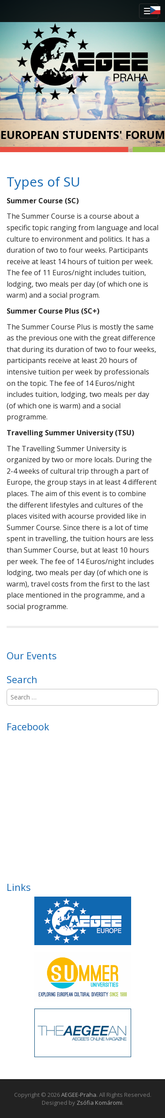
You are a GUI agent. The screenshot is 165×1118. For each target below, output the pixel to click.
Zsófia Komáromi (99, 1103)
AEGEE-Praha (78, 1095)
